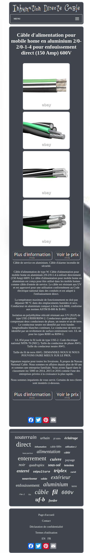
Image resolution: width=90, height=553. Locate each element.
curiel (73, 472)
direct (23, 444)
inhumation (40, 446)
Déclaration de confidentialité (46, 526)
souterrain (26, 437)
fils (30, 494)
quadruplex (36, 465)
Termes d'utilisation (46, 532)
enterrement (32, 458)
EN (43, 538)
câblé (67, 452)
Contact (46, 520)
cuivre (55, 459)
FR (49, 538)
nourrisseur (29, 478)
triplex (60, 470)
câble (42, 491)
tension (69, 465)
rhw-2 (22, 494)
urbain (45, 438)
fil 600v (57, 438)
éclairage (71, 438)
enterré (23, 471)
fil (55, 492)
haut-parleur (28, 453)
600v (67, 493)
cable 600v (55, 446)
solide (44, 478)
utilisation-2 (70, 446)
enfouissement (28, 485)
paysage (70, 460)
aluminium (55, 484)
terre (74, 486)
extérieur (60, 477)
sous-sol (54, 465)
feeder (53, 500)
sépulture (41, 471)
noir (22, 465)
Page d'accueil (46, 514)
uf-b (40, 499)
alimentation (48, 451)
